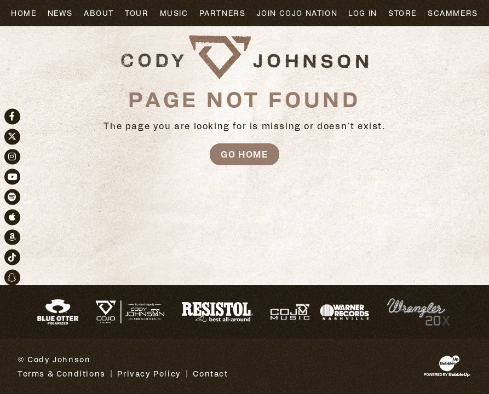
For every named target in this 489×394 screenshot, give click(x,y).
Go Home (244, 154)
